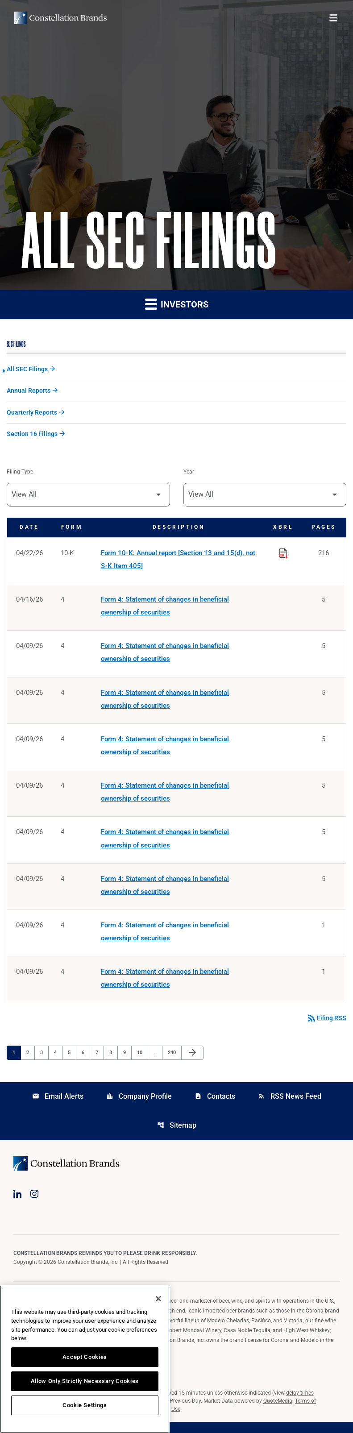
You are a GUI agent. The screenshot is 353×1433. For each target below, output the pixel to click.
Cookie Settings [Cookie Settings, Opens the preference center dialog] (84, 1405)
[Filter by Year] (265, 497)
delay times (300, 1404)
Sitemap (176, 1136)
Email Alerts (57, 1106)
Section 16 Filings (32, 435)
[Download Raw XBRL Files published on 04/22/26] (283, 554)
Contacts (215, 1106)
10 (142, 1062)
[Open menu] (333, 17)
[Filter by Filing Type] (88, 497)
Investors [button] (176, 304)
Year (188, 474)
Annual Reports (28, 391)
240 (173, 1062)
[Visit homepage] (60, 18)
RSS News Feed (289, 1106)
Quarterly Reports (32, 413)
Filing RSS (326, 1028)
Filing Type (20, 474)
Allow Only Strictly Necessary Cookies (85, 1381)
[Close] (158, 1298)
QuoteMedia (277, 1412)
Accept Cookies (84, 1357)
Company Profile (139, 1106)
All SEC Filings (27, 370)
